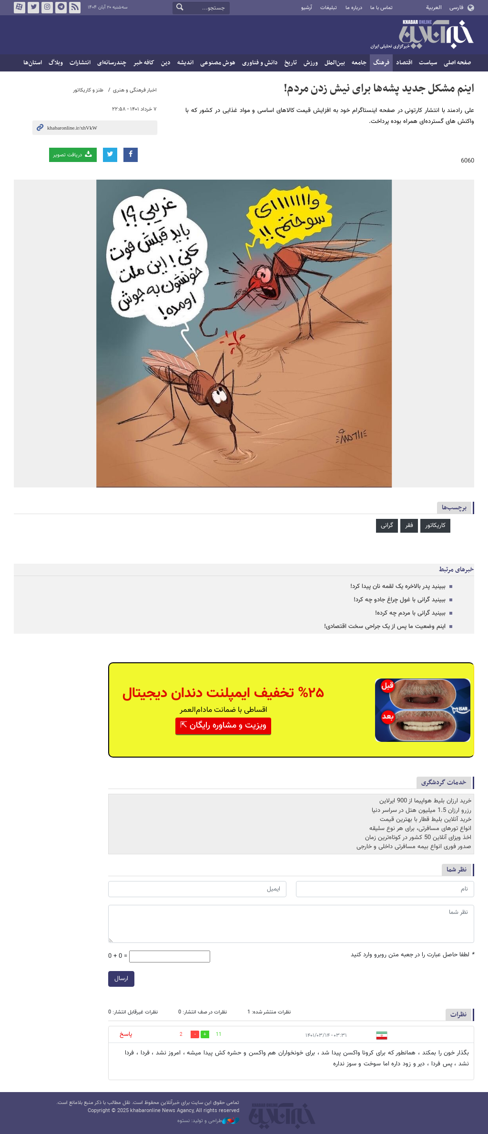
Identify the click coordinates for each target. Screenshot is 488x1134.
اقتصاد (404, 63)
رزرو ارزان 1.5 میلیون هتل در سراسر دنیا (421, 810)
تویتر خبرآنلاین (33, 7)
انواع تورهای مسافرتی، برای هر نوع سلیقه (420, 828)
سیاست (428, 63)
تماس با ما (381, 8)
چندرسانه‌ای (111, 63)
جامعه (359, 63)
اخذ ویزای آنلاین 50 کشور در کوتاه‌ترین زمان (418, 837)
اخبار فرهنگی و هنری (135, 90)
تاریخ (291, 63)
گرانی (387, 525)
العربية (434, 7)
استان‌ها (32, 63)
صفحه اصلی (457, 63)
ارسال (121, 978)
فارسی (456, 7)
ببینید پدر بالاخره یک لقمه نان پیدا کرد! (398, 586)
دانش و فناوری (260, 63)
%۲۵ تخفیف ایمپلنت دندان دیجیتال (223, 693)
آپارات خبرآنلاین (19, 7)
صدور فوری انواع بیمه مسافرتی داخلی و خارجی (413, 846)
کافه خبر (143, 63)
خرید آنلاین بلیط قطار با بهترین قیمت (425, 819)
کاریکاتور (435, 525)
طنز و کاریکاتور (88, 90)
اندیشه (185, 63)
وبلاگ (56, 63)
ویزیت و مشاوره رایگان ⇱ (223, 725)
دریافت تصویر (73, 154)
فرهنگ (381, 63)
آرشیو (306, 8)
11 (219, 1034)
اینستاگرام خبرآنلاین (47, 7)
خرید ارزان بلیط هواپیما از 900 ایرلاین (425, 801)
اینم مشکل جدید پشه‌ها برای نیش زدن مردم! (379, 88)
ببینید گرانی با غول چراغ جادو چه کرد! (400, 600)
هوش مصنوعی (217, 63)
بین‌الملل (335, 63)
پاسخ (126, 1034)
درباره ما (354, 8)
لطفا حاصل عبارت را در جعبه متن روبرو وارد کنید (412, 955)
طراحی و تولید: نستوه (208, 1121)
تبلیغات (328, 8)
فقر (409, 525)
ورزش (311, 63)
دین (166, 63)
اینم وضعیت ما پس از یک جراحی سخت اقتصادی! (385, 626)
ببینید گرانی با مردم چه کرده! (410, 613)
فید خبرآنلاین (75, 7)
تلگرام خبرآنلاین (61, 7)
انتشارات (80, 63)
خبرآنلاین (421, 35)
